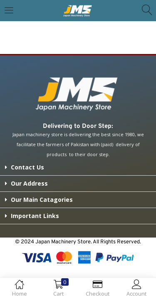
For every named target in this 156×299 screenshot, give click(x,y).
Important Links (35, 216)
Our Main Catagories (42, 199)
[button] (78, 167)
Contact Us (27, 167)
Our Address (29, 183)
